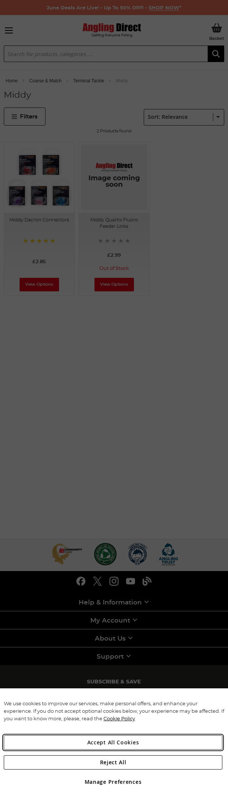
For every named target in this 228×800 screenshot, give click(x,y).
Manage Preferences (113, 781)
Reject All (113, 762)
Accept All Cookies (113, 742)
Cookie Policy (119, 718)
